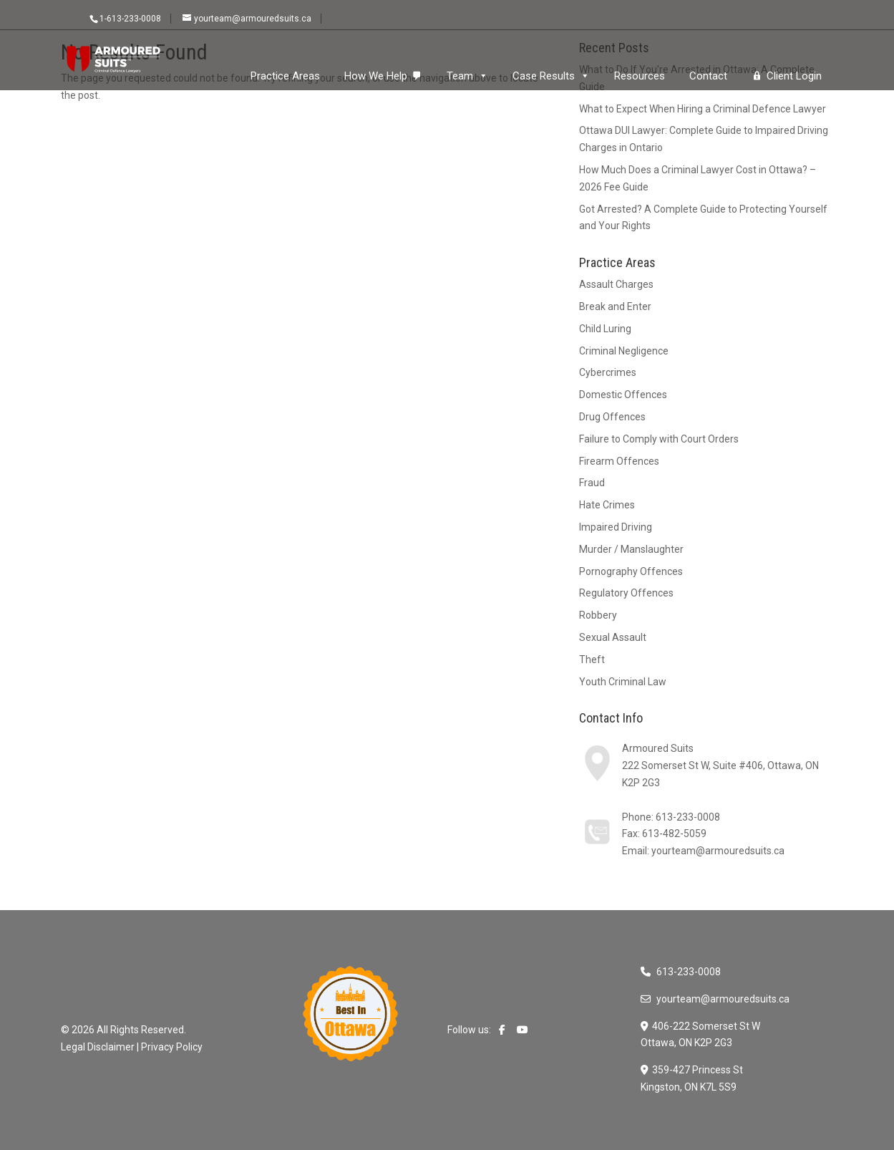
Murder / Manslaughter (631, 549)
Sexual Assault (612, 637)
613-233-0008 (688, 817)
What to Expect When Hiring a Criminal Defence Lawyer (702, 109)
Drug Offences (612, 416)
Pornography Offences (631, 571)
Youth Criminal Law (622, 681)
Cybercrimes (607, 372)
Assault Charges (616, 284)
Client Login (794, 75)
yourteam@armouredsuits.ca (717, 850)
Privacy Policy (172, 1047)
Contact (708, 75)
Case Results (551, 76)
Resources (639, 75)
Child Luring (605, 328)
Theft (592, 659)
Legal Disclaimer (98, 1047)
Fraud (592, 482)
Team (467, 76)
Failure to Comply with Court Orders (659, 439)
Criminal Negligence (624, 351)
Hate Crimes (607, 505)
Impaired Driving (615, 527)
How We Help (375, 75)
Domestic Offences (623, 394)
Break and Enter (615, 306)
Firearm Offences (619, 461)
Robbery (598, 615)
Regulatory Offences (626, 593)
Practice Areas (285, 75)
